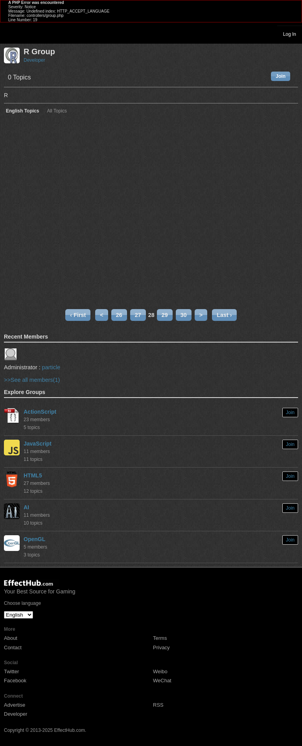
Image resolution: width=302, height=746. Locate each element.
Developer (34, 60)
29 (165, 315)
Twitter (11, 671)
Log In (289, 34)
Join (280, 76)
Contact (13, 647)
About (10, 638)
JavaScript (38, 443)
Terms (160, 638)
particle (51, 367)
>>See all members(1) (32, 380)
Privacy (161, 647)
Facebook (15, 680)
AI (26, 507)
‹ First (78, 315)
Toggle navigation (9, 33)
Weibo (160, 671)
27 (138, 315)
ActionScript (40, 412)
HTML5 (33, 475)
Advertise (14, 705)
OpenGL (34, 539)
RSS (158, 705)
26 (119, 315)
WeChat (162, 680)
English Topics (22, 111)
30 (183, 315)
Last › (224, 315)
